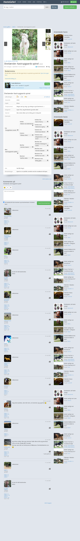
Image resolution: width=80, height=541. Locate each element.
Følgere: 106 (7, 326)
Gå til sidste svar (46, 179)
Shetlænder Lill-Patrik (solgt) (69, 44)
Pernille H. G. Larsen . (69, 110)
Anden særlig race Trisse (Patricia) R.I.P (69, 99)
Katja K (69, 70)
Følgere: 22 (6, 414)
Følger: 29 (6, 474)
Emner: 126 (6, 329)
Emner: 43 (6, 455)
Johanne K (6, 385)
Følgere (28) (47, 87)
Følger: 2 (6, 433)
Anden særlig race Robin (69, 59)
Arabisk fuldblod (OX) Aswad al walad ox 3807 (69, 76)
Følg (47, 84)
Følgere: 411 (7, 306)
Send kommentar (44, 203)
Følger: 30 (6, 452)
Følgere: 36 (6, 261)
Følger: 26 (6, 348)
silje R (5, 470)
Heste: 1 (6, 244)
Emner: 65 (6, 308)
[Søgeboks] (23, 7)
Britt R (69, 80)
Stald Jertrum (7, 320)
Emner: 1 (6, 394)
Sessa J (69, 53)
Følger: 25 (6, 242)
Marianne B (70, 47)
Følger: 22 (6, 283)
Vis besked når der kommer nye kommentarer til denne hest (19, 203)
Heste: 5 (6, 223)
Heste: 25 (6, 327)
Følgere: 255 (7, 371)
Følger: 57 (6, 220)
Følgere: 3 (6, 435)
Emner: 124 (6, 287)
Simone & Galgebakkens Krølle (7, 236)
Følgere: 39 (6, 349)
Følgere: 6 (6, 476)
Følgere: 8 (6, 391)
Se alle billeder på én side (11, 61)
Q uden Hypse (6, 278)
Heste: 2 (6, 350)
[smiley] (4, 187)
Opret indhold (70, 7)
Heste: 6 (6, 262)
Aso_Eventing (7, 216)
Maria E (6, 408)
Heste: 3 (6, 285)
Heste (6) (13, 87)
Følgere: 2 (6, 243)
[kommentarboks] (27, 195)
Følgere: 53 (6, 222)
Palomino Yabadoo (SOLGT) (69, 107)
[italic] (7, 187)
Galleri (13, 27)
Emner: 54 (6, 416)
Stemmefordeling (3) (10, 78)
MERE (45, 2)
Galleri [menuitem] (19, 2)
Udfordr (47, 97)
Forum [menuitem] (29, 2)
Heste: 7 (6, 372)
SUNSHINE (7, 447)
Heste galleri (6, 27)
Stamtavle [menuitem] (39, 2)
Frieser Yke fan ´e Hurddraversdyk (68, 91)
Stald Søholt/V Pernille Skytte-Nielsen (69, 95)
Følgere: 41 (6, 453)
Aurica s (69, 86)
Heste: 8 (6, 307)
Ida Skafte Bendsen (6, 299)
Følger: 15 (6, 413)
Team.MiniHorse (16, 83)
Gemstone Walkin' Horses (7, 364)
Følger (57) (41, 87)
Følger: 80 (6, 325)
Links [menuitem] (34, 2)
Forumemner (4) (20, 87)
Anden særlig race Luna (70, 51)
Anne (5, 255)
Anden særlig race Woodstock (69, 83)
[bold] (10, 187)
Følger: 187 (6, 370)
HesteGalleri (9, 2)
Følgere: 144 (7, 284)
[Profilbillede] (7, 211)
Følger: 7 (6, 390)
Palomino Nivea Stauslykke (68, 36)
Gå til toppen (48, 503)
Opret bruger (65, 2)
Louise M (70, 39)
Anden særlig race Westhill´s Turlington (69, 67)
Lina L (69, 102)
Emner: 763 (6, 373)
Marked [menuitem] (24, 2)
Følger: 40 (6, 260)
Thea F (6, 429)
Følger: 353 (6, 305)
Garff (5, 343)
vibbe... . (69, 62)
